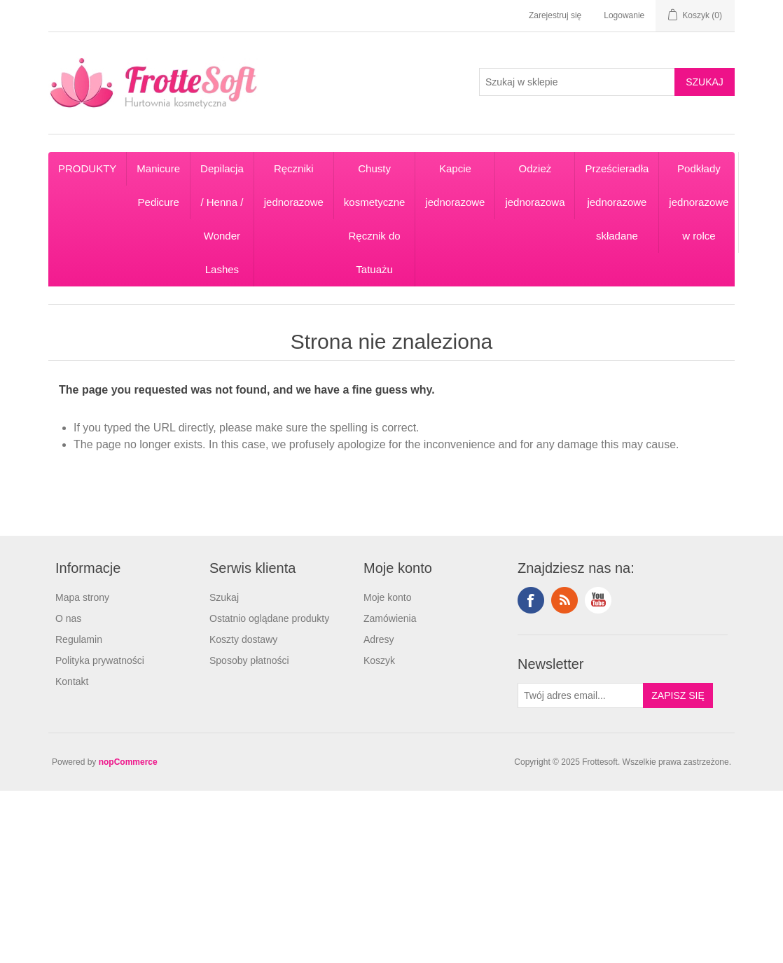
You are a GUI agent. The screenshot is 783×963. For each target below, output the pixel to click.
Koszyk (379, 660)
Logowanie (624, 15)
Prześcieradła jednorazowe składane (617, 202)
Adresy (378, 639)
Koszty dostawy (243, 639)
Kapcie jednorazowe (455, 185)
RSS (564, 600)
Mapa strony (82, 597)
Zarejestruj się (555, 15)
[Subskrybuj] (581, 695)
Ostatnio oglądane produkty (269, 618)
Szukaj (224, 597)
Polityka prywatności (99, 660)
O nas (68, 618)
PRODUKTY (87, 168)
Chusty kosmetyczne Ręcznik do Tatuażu (375, 218)
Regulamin (78, 639)
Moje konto (387, 597)
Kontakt (71, 681)
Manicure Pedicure (158, 185)
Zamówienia (389, 618)
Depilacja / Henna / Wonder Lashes (222, 218)
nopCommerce (128, 762)
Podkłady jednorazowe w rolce (698, 202)
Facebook (531, 600)
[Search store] (577, 82)
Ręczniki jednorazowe (294, 185)
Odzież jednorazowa (534, 185)
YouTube (598, 600)
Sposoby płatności (249, 660)
